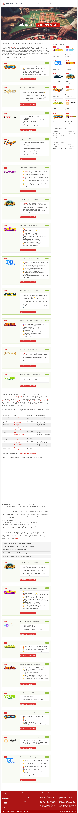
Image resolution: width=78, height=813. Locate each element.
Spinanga (25, 203)
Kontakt (17, 538)
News (73, 4)
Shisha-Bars (26, 797)
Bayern (17, 790)
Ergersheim (62, 144)
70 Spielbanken (19, 396)
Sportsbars (26, 796)
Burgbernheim (61, 132)
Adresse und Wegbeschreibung (17, 418)
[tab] (26, 543)
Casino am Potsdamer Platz (36, 401)
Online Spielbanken (66, 4)
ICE (25, 262)
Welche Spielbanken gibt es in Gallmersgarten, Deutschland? (18, 543)
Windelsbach (62, 138)
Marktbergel (62, 140)
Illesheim (58, 142)
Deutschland (12, 790)
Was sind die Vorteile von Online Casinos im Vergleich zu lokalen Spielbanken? (22, 553)
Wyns (24, 66)
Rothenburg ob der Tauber (62, 148)
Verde (24, 378)
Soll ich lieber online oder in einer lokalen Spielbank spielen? (17, 556)
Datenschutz (67, 811)
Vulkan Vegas (8, 398)
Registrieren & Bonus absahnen (27, 78)
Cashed (26, 91)
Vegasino (26, 294)
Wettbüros (26, 801)
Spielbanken (57, 4)
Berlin (45, 401)
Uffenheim (62, 146)
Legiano (25, 353)
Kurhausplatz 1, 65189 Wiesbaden (18, 445)
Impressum (73, 811)
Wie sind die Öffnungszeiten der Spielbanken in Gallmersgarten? (18, 546)
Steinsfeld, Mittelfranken (64, 136)
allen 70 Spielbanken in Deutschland (28, 453)
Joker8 (26, 229)
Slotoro (26, 171)
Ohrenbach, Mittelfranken (62, 134)
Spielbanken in (5, 790)
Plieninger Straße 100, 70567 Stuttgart (18, 448)
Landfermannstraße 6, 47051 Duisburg (18, 442)
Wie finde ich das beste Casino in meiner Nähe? (14, 549)
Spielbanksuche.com (15, 47)
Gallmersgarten (32, 63)
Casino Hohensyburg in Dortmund (16, 401)
